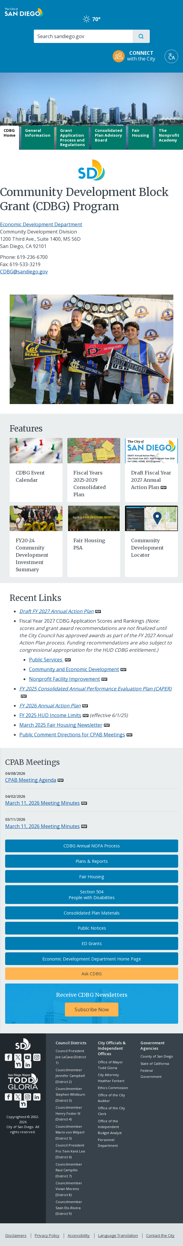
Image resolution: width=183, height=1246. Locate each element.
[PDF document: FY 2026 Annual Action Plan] (53, 705)
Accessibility (79, 1234)
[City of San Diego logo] (24, 11)
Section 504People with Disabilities (92, 894)
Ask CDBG (92, 974)
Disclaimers (17, 1234)
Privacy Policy (47, 1234)
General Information (37, 133)
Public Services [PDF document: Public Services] (46, 659)
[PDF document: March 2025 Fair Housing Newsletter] (64, 725)
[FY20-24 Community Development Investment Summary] (36, 517)
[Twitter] (18, 1056)
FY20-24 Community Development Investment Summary (32, 554)
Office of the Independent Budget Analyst (110, 1127)
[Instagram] (36, 1056)
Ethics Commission (113, 1087)
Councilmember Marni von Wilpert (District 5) (70, 1132)
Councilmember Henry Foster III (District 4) (69, 1113)
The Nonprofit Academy (169, 135)
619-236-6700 (32, 257)
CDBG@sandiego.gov (24, 271)
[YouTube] (27, 1056)
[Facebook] (9, 1056)
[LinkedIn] (27, 1064)
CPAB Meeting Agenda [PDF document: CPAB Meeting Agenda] (30, 780)
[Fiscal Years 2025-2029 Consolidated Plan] (93, 450)
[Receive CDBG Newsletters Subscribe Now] (91, 1003)
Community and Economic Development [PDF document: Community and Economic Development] (74, 669)
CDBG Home (9, 133)
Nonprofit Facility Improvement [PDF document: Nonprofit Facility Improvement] (64, 679)
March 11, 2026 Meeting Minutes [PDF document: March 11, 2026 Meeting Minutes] (42, 803)
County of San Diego (156, 1056)
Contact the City (159, 1234)
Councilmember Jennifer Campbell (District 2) (70, 1076)
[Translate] (171, 56)
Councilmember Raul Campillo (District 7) (69, 1170)
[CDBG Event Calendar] (36, 450)
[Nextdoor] (18, 1064)
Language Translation (117, 1234)
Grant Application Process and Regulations (72, 137)
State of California (154, 1063)
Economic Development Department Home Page (91, 959)
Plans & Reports (91, 861)
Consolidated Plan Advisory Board (108, 135)
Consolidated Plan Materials (92, 913)
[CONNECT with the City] (136, 56)
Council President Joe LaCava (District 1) (71, 1057)
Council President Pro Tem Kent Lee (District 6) (70, 1151)
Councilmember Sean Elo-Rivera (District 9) (69, 1207)
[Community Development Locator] (151, 517)
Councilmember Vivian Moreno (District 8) (69, 1189)
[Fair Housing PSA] (93, 517)
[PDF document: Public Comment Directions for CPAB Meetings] (75, 734)
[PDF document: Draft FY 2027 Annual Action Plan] (60, 611)
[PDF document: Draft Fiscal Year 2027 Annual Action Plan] (151, 450)
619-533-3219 (25, 264)
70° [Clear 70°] (92, 19)
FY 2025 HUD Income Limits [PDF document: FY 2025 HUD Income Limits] (50, 715)
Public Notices (92, 928)
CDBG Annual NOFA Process (91, 846)
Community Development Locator (147, 547)
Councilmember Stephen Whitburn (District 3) (70, 1094)
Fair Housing (140, 133)
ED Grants (92, 943)
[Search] (83, 36)
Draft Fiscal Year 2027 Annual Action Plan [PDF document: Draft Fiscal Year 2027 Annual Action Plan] (151, 480)
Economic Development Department (41, 224)
